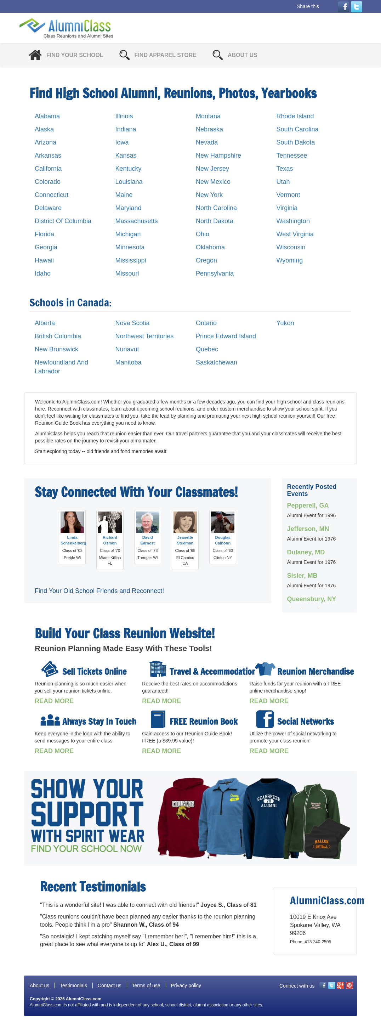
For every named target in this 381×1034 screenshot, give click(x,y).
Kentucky (128, 168)
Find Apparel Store (166, 55)
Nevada (207, 142)
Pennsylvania (215, 273)
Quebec (207, 349)
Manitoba (128, 362)
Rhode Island (295, 116)
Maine (124, 194)
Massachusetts (136, 221)
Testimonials (73, 985)
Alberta (45, 323)
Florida (44, 234)
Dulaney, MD (306, 552)
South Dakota (296, 142)
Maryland (128, 207)
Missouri (127, 273)
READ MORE (54, 701)
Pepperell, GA (308, 505)
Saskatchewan (216, 362)
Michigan (128, 234)
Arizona (45, 142)
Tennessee (292, 155)
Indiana (125, 129)
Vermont (288, 194)
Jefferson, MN (308, 528)
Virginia (287, 207)
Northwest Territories (144, 336)
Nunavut (127, 349)
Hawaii (44, 260)
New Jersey (212, 168)
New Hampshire (218, 155)
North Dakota (214, 221)
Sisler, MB (302, 575)
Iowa (122, 142)
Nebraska (209, 129)
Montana (208, 116)
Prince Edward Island (226, 336)
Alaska (44, 129)
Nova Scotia (132, 323)
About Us (242, 55)
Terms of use (146, 985)
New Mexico (213, 181)
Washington (293, 221)
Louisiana (129, 181)
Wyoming (290, 260)
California (48, 168)
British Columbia (58, 336)
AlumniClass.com (84, 998)
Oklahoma (210, 247)
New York (209, 194)
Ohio (202, 234)
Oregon (206, 260)
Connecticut (51, 194)
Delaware (48, 207)
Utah (283, 181)
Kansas (126, 155)
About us (39, 985)
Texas (285, 168)
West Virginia (295, 234)
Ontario (206, 323)
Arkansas (48, 155)
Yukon (285, 323)
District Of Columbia (63, 221)
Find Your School (74, 55)
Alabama (47, 116)
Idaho (43, 273)
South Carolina (298, 129)
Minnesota (130, 247)
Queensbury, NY (311, 599)
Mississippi (130, 260)
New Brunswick (56, 349)
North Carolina (216, 207)
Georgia (46, 247)
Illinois (124, 116)
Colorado (48, 181)
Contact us (109, 985)
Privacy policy (186, 985)
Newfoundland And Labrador (61, 367)
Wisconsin (291, 247)
